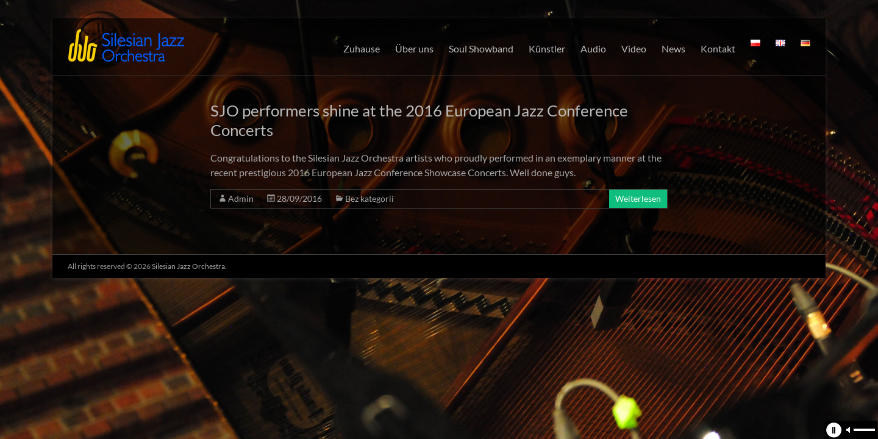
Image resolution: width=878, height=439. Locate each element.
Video (633, 48)
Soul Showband (481, 48)
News (673, 48)
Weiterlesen (638, 198)
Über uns (414, 48)
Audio (593, 48)
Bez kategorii (369, 198)
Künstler (547, 48)
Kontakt (718, 48)
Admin (241, 198)
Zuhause (361, 48)
